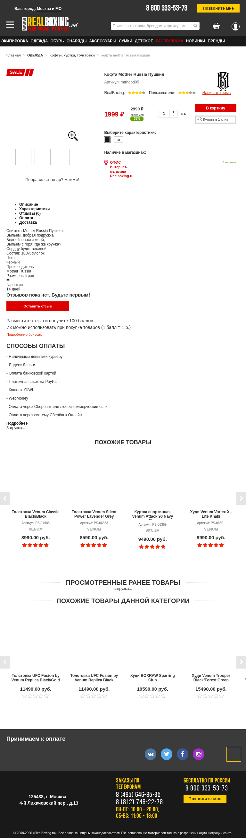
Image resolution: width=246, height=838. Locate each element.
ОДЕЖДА (39, 41)
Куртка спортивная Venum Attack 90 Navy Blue (152, 515)
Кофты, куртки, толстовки (72, 55)
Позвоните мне (218, 8)
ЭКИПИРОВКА (14, 41)
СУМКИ (125, 41)
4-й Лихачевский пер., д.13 (49, 803)
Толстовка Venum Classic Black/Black (36, 514)
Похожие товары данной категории (122, 600)
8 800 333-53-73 (167, 9)
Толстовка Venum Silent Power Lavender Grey (94, 514)
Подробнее (17, 423)
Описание (28, 204)
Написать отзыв (216, 92)
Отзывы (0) (30, 213)
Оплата (26, 218)
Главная (13, 55)
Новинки (195, 41)
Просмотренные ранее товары (123, 582)
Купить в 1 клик (215, 119)
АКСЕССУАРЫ (102, 41)
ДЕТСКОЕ (144, 41)
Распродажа (169, 41)
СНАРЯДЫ (77, 41)
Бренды (216, 41)
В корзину (215, 108)
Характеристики (34, 209)
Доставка (28, 222)
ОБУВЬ (57, 41)
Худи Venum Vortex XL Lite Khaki (211, 514)
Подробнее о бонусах (24, 334)
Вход (236, 24)
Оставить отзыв (37, 306)
